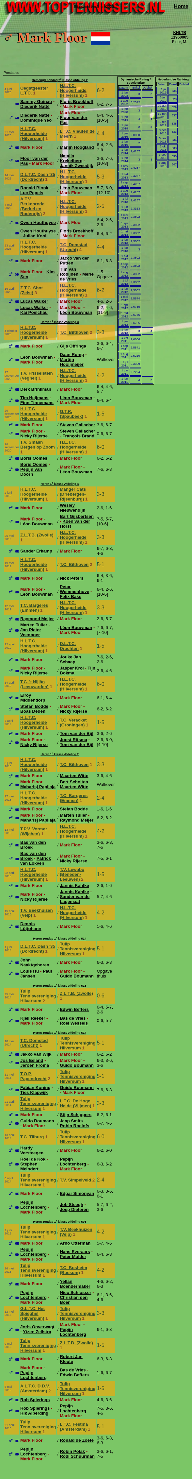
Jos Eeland (31, 1060)
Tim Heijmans (34, 397)
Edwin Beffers (74, 1009)
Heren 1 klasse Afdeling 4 (59, 483)
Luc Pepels (31, 192)
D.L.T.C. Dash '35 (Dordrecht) (37, 177)
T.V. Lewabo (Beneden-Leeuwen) (72, 874)
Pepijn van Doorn (31, 472)
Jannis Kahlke (74, 885)
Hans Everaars (75, 1251)
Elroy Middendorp (32, 698)
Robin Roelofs (74, 1125)
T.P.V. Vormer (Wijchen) (33, 831)
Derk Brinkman (35, 389)
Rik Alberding (34, 1413)
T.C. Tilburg (32, 1136)
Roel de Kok (32, 1159)
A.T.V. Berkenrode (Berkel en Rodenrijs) (32, 206)
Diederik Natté (35, 106)
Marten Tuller (33, 624)
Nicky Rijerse (34, 436)
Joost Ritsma (73, 739)
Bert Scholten (74, 781)
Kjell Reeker (32, 1018)
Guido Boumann (77, 976)
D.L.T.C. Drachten (69, 646)
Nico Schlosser (75, 1292)
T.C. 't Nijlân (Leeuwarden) (34, 684)
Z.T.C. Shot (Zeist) (31, 290)
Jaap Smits (71, 1120)
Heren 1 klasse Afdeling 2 (59, 754)
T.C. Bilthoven (74, 332)
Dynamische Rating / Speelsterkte (135, 81)
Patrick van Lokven (35, 861)
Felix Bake (70, 596)
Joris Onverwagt (37, 1326)
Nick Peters (72, 578)
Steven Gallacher (77, 424)
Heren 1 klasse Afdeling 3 (59, 322)
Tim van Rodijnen (69, 272)
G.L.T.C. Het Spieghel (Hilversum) (32, 1313)
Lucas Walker (34, 301)
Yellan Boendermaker (75, 1284)
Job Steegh (71, 1204)
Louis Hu (29, 971)
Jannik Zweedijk (76, 165)
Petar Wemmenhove (74, 589)
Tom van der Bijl (76, 733)
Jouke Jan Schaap (70, 659)
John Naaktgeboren (34, 962)
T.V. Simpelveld (75, 1180)
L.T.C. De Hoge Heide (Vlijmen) (75, 1103)
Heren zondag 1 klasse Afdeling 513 (59, 985)
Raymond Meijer (37, 618)
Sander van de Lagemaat (74, 899)
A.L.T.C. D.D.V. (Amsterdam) (35, 1388)
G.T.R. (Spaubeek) (71, 414)
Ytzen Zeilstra (37, 1331)
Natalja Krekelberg (71, 158)
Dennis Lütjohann (30, 926)
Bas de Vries (73, 1018)
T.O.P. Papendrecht (33, 1076)
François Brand (78, 436)
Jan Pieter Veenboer (30, 632)
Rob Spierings (35, 1399)
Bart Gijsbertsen (77, 516)
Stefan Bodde (34, 706)
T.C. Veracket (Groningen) (73, 722)
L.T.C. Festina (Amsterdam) (74, 1427)
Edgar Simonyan (77, 1193)
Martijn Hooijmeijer (72, 362)
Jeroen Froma (34, 1065)
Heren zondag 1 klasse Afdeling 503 (59, 1221)
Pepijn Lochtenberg (73, 1161)
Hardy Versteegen (31, 1150)
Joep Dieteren (74, 1209)
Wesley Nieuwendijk (72, 508)
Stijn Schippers (75, 1114)
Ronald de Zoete (77, 1440)
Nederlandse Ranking (173, 79)
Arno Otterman (75, 1243)
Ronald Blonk (34, 187)
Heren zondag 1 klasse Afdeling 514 (59, 938)
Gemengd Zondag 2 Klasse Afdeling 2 (60, 80)
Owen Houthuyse (38, 222)
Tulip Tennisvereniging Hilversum (77, 949)
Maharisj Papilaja (38, 786)
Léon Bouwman (76, 187)
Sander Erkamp (36, 551)
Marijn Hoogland (77, 147)
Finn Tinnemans (37, 402)
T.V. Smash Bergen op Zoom (37, 445)
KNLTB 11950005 (179, 35)
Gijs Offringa (73, 346)
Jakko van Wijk (35, 1054)
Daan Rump (72, 354)
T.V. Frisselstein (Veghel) (36, 376)
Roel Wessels (74, 1023)
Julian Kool (34, 235)
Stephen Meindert (29, 1166)
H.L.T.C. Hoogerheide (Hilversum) (73, 90)
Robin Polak (72, 1451)
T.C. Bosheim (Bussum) (73, 1270)
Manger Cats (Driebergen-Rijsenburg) (73, 494)
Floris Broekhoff (76, 101)
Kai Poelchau (34, 312)
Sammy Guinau (36, 101)
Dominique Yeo (36, 120)
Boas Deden (32, 711)
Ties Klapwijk (34, 1092)
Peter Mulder (73, 1256)
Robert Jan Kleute (71, 1359)
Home (181, 6)
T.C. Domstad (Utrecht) (73, 247)
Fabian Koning (35, 1087)
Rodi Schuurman (77, 1456)
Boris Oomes (33, 458)
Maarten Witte (74, 775)
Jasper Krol (72, 668)
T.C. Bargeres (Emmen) (34, 608)
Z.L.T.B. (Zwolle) (36, 535)
